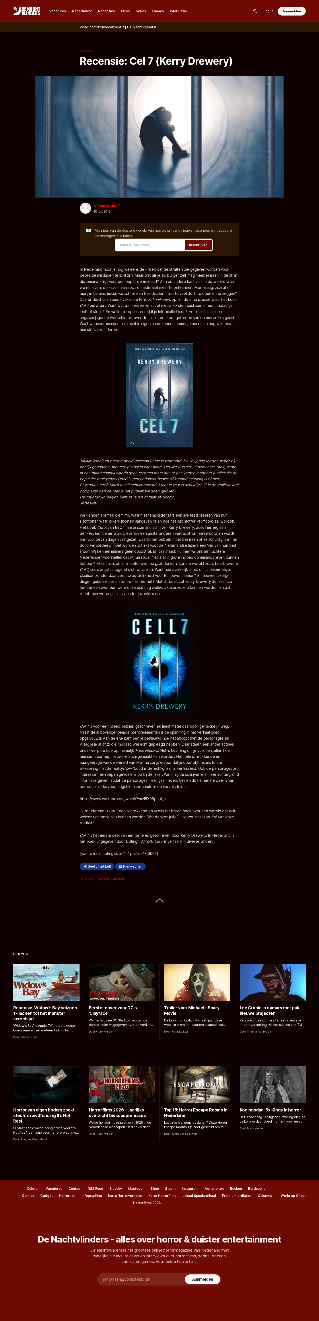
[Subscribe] (202, 1279)
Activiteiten (214, 1188)
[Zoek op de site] (255, 11)
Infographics (92, 1196)
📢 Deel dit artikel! (97, 866)
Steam (170, 1188)
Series (141, 11)
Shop (155, 1188)
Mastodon (136, 1188)
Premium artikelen (237, 1196)
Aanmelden (291, 11)
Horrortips (67, 1196)
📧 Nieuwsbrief (130, 866)
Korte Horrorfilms (162, 1196)
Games (158, 11)
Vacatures (57, 11)
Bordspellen (257, 1188)
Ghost (301, 1196)
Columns (265, 1196)
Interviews (178, 11)
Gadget (46, 1196)
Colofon (33, 1188)
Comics (28, 1196)
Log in (268, 11)
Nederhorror (82, 11)
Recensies (106, 11)
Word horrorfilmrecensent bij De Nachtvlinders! (118, 27)
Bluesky (115, 1188)
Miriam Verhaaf (106, 206)
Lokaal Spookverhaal (199, 1196)
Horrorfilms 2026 (147, 1203)
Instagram (190, 1188)
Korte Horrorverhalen (125, 1196)
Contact (75, 1188)
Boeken (85, 50)
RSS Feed (95, 1188)
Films (125, 11)
